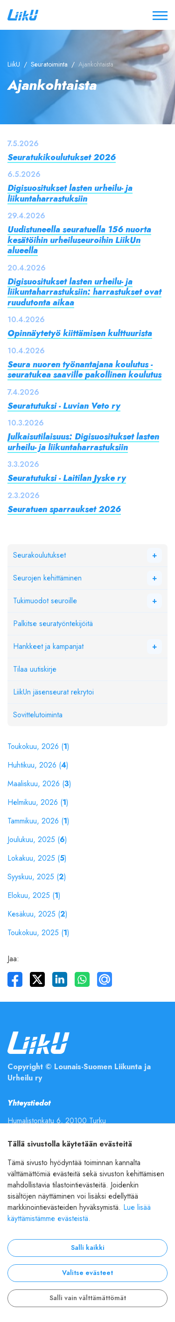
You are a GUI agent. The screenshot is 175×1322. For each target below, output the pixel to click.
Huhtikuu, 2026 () (38, 765)
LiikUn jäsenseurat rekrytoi (53, 692)
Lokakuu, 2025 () (37, 858)
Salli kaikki (88, 1247)
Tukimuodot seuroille (45, 601)
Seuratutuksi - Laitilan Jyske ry (66, 478)
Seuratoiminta (49, 64)
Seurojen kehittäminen (47, 578)
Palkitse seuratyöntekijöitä (53, 624)
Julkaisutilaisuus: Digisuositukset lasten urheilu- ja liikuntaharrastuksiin (83, 442)
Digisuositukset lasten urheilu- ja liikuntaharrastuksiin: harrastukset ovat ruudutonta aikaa (84, 292)
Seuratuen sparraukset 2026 (64, 509)
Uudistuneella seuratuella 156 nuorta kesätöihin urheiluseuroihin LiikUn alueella (79, 239)
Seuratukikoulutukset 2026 (61, 157)
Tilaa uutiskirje (34, 669)
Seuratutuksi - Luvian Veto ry (63, 405)
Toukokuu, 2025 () (38, 933)
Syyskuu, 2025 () (36, 877)
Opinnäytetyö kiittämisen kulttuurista (79, 333)
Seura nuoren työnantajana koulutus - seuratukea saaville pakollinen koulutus (84, 369)
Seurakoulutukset (39, 555)
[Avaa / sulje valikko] (160, 15)
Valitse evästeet (87, 1272)
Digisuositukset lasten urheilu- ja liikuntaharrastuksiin (70, 193)
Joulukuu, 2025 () (37, 840)
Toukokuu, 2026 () (38, 747)
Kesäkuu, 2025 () (37, 914)
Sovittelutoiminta (38, 715)
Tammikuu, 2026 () (38, 821)
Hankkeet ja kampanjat (48, 646)
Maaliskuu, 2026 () (39, 784)
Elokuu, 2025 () (34, 895)
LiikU (13, 64)
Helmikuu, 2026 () (38, 802)
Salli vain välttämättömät (87, 1298)
